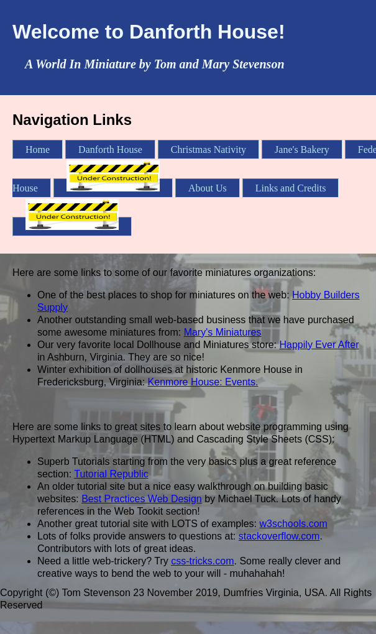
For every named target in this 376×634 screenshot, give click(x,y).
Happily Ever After (319, 344)
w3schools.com (294, 523)
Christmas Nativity (208, 149)
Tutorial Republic (111, 474)
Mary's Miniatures (223, 332)
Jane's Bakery (302, 149)
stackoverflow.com (279, 536)
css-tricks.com (202, 561)
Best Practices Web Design (141, 499)
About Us (207, 188)
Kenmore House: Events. (203, 382)
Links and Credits (290, 188)
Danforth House (110, 149)
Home (37, 149)
